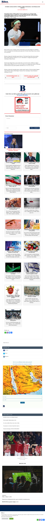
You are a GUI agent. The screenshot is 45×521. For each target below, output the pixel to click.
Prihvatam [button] (11, 518)
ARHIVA (24, 9)
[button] (6, 78)
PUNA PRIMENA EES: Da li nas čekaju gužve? (13, 320)
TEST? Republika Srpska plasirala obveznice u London (32, 296)
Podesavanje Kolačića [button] (5, 518)
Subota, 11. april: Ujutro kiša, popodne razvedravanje (13, 252)
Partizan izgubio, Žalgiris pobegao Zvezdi (13, 163)
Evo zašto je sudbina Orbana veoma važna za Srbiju (31, 163)
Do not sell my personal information (6, 516)
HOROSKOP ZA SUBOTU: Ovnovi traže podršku (31, 230)
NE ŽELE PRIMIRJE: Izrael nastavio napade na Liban (32, 273)
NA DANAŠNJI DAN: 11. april (13, 76)
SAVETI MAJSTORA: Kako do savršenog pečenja (13, 209)
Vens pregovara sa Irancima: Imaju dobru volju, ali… (13, 186)
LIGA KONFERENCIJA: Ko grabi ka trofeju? (13, 273)
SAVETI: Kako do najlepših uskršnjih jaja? (31, 76)
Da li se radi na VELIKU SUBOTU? (31, 208)
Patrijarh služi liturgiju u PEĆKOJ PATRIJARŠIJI (31, 186)
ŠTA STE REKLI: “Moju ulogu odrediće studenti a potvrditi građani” (13, 296)
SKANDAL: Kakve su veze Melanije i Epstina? (13, 150)
